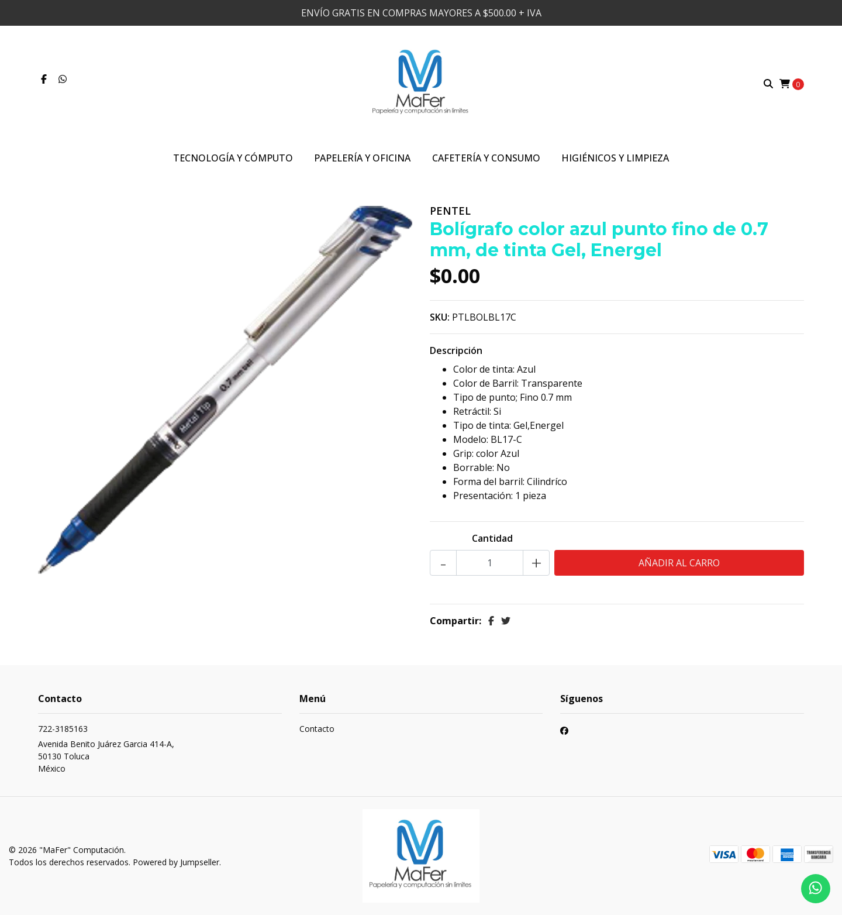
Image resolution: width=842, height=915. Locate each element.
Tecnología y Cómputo (233, 158)
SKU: (440, 317)
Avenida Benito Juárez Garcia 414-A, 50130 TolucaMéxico (106, 756)
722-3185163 (63, 728)
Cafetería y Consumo (486, 158)
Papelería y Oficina (362, 158)
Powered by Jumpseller (176, 862)
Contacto (316, 728)
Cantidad (492, 538)
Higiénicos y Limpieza (615, 158)
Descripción (456, 350)
